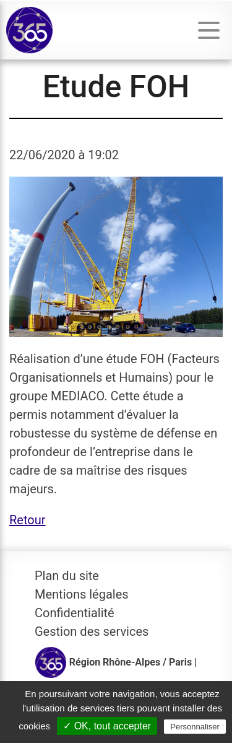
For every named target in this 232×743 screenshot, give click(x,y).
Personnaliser (195, 726)
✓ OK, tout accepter (107, 726)
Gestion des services (91, 631)
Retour (27, 519)
